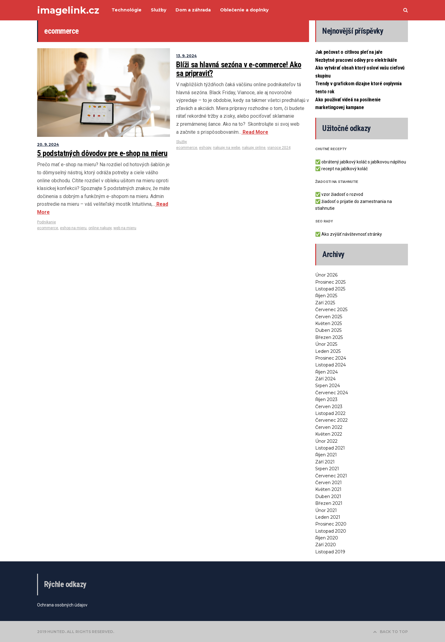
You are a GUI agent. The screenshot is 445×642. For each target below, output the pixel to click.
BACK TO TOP (390, 631)
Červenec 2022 (331, 420)
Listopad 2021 (330, 448)
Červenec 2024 (331, 392)
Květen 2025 (328, 323)
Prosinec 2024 (330, 358)
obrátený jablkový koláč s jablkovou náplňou (363, 161)
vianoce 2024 (278, 148)
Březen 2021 (328, 503)
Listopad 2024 (330, 365)
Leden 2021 (327, 517)
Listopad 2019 (330, 552)
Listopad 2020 (330, 531)
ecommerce (47, 228)
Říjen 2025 (326, 295)
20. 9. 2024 (48, 144)
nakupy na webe (226, 148)
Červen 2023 (328, 406)
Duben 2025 (328, 330)
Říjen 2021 (326, 455)
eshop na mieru (73, 228)
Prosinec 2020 (330, 524)
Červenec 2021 (331, 476)
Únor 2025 (326, 344)
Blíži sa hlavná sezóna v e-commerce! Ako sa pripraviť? (238, 69)
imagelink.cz (68, 10)
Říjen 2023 (326, 399)
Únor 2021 (326, 510)
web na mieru (124, 228)
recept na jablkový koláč (344, 168)
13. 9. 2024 (186, 55)
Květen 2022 (328, 434)
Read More (254, 132)
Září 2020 (325, 544)
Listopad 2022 (330, 413)
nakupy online (253, 148)
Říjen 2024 (326, 372)
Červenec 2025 (331, 309)
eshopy (205, 148)
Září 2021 (325, 462)
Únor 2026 (326, 275)
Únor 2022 (326, 441)
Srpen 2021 (327, 468)
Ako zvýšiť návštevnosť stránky (351, 234)
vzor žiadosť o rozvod (342, 194)
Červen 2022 (328, 427)
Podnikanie (46, 222)
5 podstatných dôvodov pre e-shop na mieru (102, 153)
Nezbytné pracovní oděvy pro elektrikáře (356, 60)
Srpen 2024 (327, 385)
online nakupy (100, 228)
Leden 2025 (328, 351)
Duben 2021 (328, 496)
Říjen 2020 (326, 538)
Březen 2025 (329, 337)
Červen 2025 (328, 316)
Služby (181, 142)
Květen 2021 (328, 489)
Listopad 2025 (330, 289)
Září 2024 (325, 379)
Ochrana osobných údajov (62, 604)
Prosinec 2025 (330, 282)
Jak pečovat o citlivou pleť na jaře (349, 52)
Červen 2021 (328, 482)
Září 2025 (325, 303)
